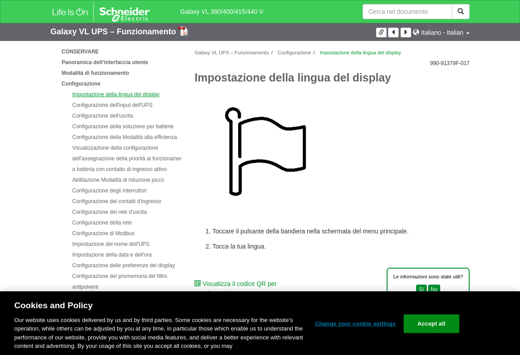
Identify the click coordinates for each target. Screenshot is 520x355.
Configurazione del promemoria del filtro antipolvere (119, 281)
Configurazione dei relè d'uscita (109, 212)
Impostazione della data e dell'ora (112, 255)
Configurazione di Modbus (103, 233)
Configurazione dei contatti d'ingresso (116, 201)
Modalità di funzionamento (95, 73)
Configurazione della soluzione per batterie (122, 126)
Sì (421, 289)
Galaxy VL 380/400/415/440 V (221, 11)
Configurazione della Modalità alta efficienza (124, 137)
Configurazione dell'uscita (102, 116)
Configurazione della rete (102, 223)
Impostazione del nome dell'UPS (110, 244)
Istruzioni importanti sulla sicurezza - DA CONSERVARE (113, 46)
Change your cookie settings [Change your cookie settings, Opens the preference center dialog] (355, 323)
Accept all (431, 323)
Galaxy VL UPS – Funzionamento (114, 31)
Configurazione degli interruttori (109, 191)
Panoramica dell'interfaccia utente (105, 62)
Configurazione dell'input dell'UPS (112, 105)
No (434, 289)
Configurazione (81, 84)
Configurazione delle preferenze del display (123, 265)
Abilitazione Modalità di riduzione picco (118, 180)
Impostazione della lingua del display (115, 94)
